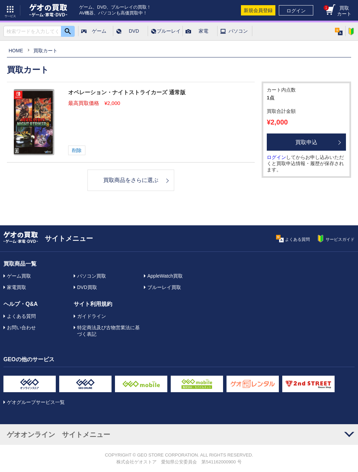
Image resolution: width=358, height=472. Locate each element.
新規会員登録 (258, 10)
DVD (134, 31)
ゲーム (99, 31)
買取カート (337, 11)
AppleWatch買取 (165, 276)
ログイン (296, 10)
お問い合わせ (21, 327)
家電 (203, 31)
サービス (10, 10)
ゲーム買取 (19, 276)
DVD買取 (87, 287)
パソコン (238, 31)
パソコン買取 (91, 276)
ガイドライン (91, 316)
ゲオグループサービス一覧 (36, 402)
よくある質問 (21, 316)
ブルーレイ (169, 31)
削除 (77, 150)
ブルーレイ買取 (164, 287)
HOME (16, 50)
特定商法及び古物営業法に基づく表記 (108, 330)
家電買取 (16, 287)
